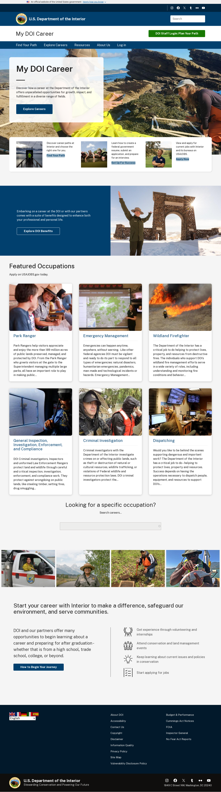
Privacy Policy (118, 751)
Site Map (115, 757)
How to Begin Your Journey (38, 667)
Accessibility (118, 720)
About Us (103, 45)
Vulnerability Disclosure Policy (128, 763)
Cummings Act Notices (180, 720)
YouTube (203, 8)
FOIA (169, 727)
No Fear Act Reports (178, 739)
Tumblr (191, 8)
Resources (82, 45)
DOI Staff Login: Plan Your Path (177, 33)
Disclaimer (116, 739)
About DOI (116, 714)
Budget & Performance (180, 714)
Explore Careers (55, 45)
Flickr (197, 8)
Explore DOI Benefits (38, 231)
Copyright (116, 732)
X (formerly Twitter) (184, 8)
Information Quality (122, 745)
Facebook (178, 8)
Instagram (172, 8)
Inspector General (177, 732)
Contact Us (117, 727)
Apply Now (182, 159)
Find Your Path (26, 45)
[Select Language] (22, 718)
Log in (121, 45)
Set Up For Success (123, 162)
